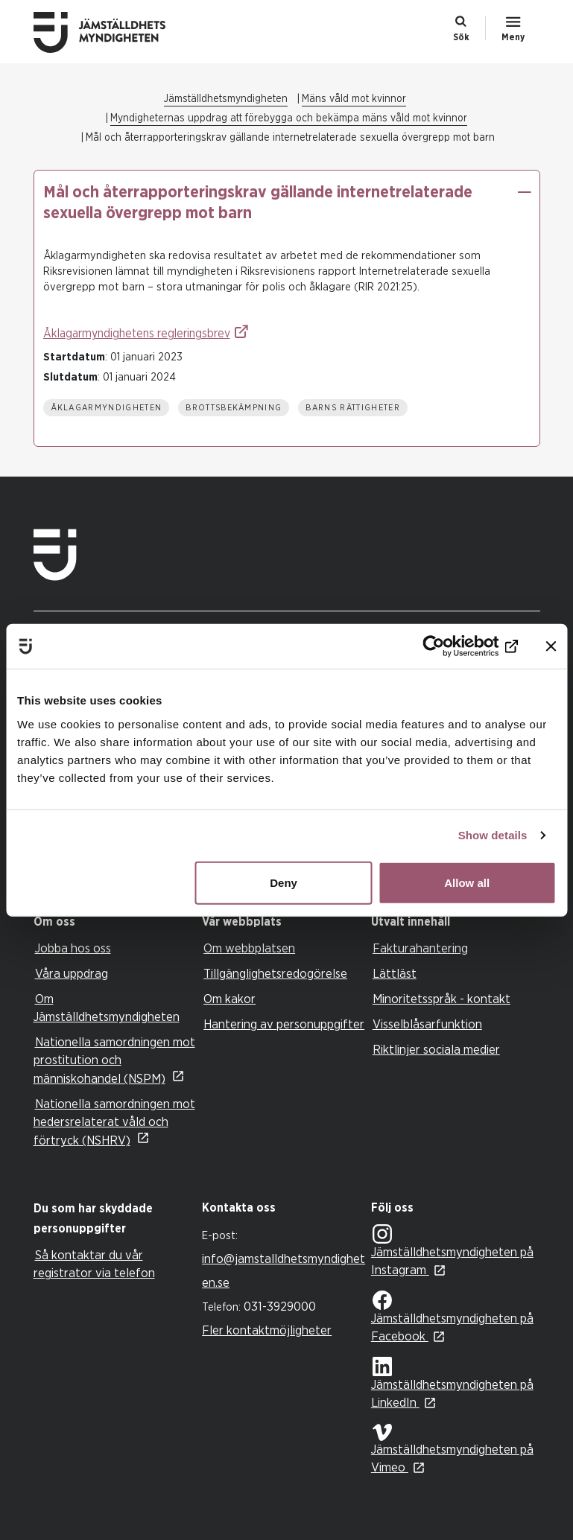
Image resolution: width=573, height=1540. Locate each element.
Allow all (467, 882)
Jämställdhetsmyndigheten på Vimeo (452, 1449)
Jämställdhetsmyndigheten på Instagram (452, 1251)
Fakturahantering (420, 948)
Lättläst (395, 973)
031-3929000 (280, 1306)
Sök (461, 37)
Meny (513, 37)
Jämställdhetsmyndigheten (226, 99)
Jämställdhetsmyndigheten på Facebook (452, 1316)
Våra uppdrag (71, 973)
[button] (524, 192)
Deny (283, 882)
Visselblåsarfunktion (427, 1024)
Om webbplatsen (249, 948)
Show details (493, 835)
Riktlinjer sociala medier (436, 1049)
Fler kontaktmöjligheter (267, 1330)
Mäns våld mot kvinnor (354, 99)
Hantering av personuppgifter (283, 1024)
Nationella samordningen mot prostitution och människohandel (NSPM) (114, 1060)
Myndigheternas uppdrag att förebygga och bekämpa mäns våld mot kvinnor (288, 118)
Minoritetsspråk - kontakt (441, 999)
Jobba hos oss (73, 948)
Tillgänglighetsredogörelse (275, 973)
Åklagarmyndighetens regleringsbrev (136, 334)
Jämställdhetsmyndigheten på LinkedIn (452, 1383)
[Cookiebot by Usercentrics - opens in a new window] (452, 646)
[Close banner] (550, 646)
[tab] (114, 922)
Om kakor (229, 999)
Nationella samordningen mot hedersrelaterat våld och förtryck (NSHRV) (114, 1122)
